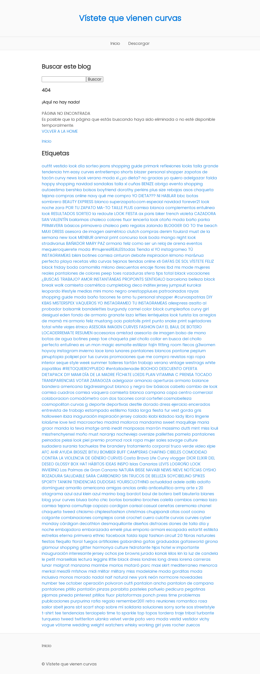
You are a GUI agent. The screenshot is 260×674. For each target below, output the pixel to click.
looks (187, 166)
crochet (134, 517)
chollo (143, 339)
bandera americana (62, 386)
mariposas (134, 428)
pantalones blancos (151, 350)
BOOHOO (149, 368)
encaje (146, 267)
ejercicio (179, 404)
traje (179, 613)
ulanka (102, 619)
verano (161, 362)
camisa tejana (56, 505)
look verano (89, 178)
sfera (149, 273)
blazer (140, 172)
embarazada (95, 529)
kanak (161, 553)
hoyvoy (49, 350)
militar (104, 571)
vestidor (190, 619)
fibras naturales (199, 535)
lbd (170, 267)
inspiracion (157, 255)
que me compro (153, 356)
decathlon (89, 523)
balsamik (72, 309)
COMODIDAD (194, 452)
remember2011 (130, 601)
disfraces (158, 523)
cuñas (134, 184)
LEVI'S (164, 464)
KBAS (46, 303)
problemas (189, 595)
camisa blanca (149, 207)
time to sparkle (121, 613)
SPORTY (49, 482)
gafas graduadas (161, 541)
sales (161, 440)
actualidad (161, 482)
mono (108, 291)
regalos (137, 225)
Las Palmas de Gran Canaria (89, 470)
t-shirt (48, 613)
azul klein (82, 494)
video (200, 446)
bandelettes (94, 309)
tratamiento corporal (148, 446)
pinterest (82, 595)
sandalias (103, 184)
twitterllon (84, 619)
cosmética (95, 285)
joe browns (129, 553)
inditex (149, 285)
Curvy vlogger (171, 458)
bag (121, 494)
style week (80, 362)
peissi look (71, 440)
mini (97, 291)
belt (177, 494)
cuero (148, 517)
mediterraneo (184, 565)
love (63, 422)
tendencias (73, 613)
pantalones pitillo (59, 589)
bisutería (191, 494)
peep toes (111, 273)
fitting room (169, 344)
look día (77, 166)
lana (109, 350)
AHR (54, 452)
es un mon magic (97, 344)
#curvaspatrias (189, 297)
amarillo (74, 488)
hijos (156, 547)
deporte (97, 404)
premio (97, 440)
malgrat (61, 565)
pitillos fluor (103, 595)
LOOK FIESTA (126, 213)
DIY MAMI (72, 374)
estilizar (140, 344)
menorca (208, 565)
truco (176, 446)
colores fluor (119, 219)
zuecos (193, 625)
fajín (152, 344)
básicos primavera (83, 225)
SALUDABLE (74, 476)
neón (153, 577)
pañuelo (156, 589)
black (209, 279)
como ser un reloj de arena (158, 243)
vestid (175, 619)
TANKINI (64, 482)
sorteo (92, 166)
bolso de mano (190, 333)
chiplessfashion (110, 511)
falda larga (139, 410)
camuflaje (82, 505)
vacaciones (198, 273)
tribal (190, 613)
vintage (176, 362)
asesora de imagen (84, 231)
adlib (191, 482)
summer (99, 362)
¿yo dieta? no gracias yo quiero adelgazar (162, 178)
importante (188, 547)
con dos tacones (117, 398)
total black (175, 273)
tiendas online (142, 261)
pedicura (175, 589)
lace (99, 350)
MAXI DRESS (53, 231)
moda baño (184, 219)
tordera (166, 613)
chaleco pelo (116, 225)
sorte (180, 607)
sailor (47, 607)
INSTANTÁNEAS (107, 279)
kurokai (194, 285)
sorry (169, 607)
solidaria (132, 607)
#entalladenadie (122, 368)
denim (166, 231)
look (46, 213)
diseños (140, 523)
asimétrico (115, 231)
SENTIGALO (155, 279)
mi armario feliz (78, 321)
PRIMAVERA (52, 225)
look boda (149, 237)
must (93, 434)
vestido (60, 166)
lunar (47, 565)
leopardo (51, 291)
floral (77, 541)
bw (149, 386)
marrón (153, 428)
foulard (180, 231)
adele (179, 482)
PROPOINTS (133, 279)
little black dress (125, 559)
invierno (86, 350)
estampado (97, 410)
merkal (48, 571)
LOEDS (139, 374)
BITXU (93, 452)
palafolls (132, 321)
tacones (107, 297)
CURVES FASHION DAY (143, 327)
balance (200, 380)
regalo (108, 601)
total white (52, 327)
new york (138, 577)
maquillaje (186, 422)
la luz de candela (201, 553)
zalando (154, 225)
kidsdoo (166, 416)
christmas (135, 511)
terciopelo (95, 613)
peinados (51, 440)
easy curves (82, 172)
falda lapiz (137, 535)
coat (185, 511)
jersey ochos (104, 553)
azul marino (104, 494)
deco (137, 285)
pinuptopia (53, 356)
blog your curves (58, 499)
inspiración (108, 416)
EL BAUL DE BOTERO (183, 327)
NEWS (166, 470)
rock (127, 440)
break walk (53, 285)
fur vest (171, 410)
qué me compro (114, 195)
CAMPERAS (137, 452)
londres (149, 559)
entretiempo (107, 172)
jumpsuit (177, 285)
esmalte (123, 344)
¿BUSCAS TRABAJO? (61, 279)
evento (176, 184)
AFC (45, 452)
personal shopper (165, 172)
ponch (149, 595)
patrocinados (172, 291)
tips (159, 273)
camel (134, 309)
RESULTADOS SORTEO (71, 213)
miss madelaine (141, 571)
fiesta (157, 410)
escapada (176, 529)
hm (66, 172)
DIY (209, 297)
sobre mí (114, 607)
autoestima (53, 190)
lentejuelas (158, 315)
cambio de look (201, 386)
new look (68, 237)
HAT (83, 464)
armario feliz (118, 243)
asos (188, 190)
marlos (116, 565)
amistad (124, 333)
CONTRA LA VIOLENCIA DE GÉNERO (74, 458)
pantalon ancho (150, 583)
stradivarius (53, 243)
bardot (133, 494)
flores (160, 267)
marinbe (99, 565)
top (140, 613)
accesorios (104, 333)
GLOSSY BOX (67, 464)
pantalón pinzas (93, 589)
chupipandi (158, 511)
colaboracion (55, 398)
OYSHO (209, 470)
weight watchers (107, 625)
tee (58, 613)
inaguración (85, 416)
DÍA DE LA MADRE (98, 374)
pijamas (50, 595)
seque (62, 362)
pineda (66, 595)
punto (158, 321)
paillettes (165, 434)
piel (86, 440)
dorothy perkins (132, 190)
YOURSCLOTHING (133, 482)
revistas (178, 356)
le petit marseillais (59, 559)
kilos (172, 553)
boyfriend (106, 190)
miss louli (209, 428)
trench (172, 213)
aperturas (163, 380)
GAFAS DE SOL (175, 261)
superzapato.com (127, 201)
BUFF (121, 452)
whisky (131, 625)
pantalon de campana (190, 583)
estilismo (118, 410)
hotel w (168, 547)
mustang (103, 321)
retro (150, 601)
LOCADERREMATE (58, 333)
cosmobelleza (178, 398)
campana (155, 392)
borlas (115, 499)
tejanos (120, 261)
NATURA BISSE (132, 470)
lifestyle (69, 291)
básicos (161, 386)
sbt (79, 607)
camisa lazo (205, 499)
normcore (169, 577)
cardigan (118, 505)
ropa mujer (144, 440)
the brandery (113, 446)
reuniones (165, 601)
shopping (193, 184)
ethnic (99, 535)
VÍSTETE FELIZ (202, 261)
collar (156, 339)
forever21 (191, 201)
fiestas (48, 541)
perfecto (50, 261)
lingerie (202, 416)
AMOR (86, 279)
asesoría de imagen (154, 333)
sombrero (51, 201)
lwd (72, 422)
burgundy (117, 309)
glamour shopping (60, 547)
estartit (195, 529)
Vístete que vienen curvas (130, 18)
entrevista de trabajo (63, 410)
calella (166, 499)
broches (151, 499)
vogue (48, 625)
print (146, 321)
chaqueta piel (122, 339)
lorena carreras (195, 559)
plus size (157, 190)
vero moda (157, 619)
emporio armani (149, 529)
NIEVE (178, 470)
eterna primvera (75, 535)
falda (211, 178)
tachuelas (88, 446)
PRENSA (186, 374)
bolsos (89, 190)
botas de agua (57, 339)
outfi (128, 583)
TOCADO (203, 374)
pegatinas (195, 589)
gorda (186, 410)
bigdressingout (99, 386)
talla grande (205, 166)
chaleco (98, 219)
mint (195, 428)
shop (100, 607)
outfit (47, 166)
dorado (150, 404)
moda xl (110, 178)
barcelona (176, 279)
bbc (181, 195)
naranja (107, 434)
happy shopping (58, 184)
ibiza (67, 416)
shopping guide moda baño (70, 297)
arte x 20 (194, 488)
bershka (74, 190)
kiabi (153, 416)
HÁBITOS (96, 464)
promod (114, 440)
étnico (82, 327)
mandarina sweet (157, 422)
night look (186, 237)
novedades (191, 577)
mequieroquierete (59, 249)
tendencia (52, 172)
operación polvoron (103, 583)
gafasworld (192, 541)
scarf (88, 607)
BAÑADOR (75, 243)
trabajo (145, 362)
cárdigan (69, 523)
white (210, 362)
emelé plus (121, 529)
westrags (194, 362)
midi (92, 571)
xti (159, 261)
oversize (146, 434)
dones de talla (183, 523)
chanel (204, 505)
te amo (124, 297)
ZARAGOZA (100, 380)
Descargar (139, 43)
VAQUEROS (86, 303)
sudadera (52, 446)
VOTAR (82, 380)
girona (211, 541)
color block (153, 309)
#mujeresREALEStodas (113, 249)
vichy (204, 619)
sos (190, 607)
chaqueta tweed (58, 511)
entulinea (206, 207)
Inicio (115, 43)
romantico (186, 601)
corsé (119, 517)
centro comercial (196, 392)
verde (188, 446)
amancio (143, 380)
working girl (149, 625)
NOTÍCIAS (193, 470)
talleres (115, 362)
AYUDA (65, 452)
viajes (69, 327)
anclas (129, 488)
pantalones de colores (77, 273)
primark (151, 166)
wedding (81, 625)
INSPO (122, 464)
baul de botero (157, 494)
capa (171, 392)
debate (138, 255)
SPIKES (199, 476)
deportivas (117, 404)
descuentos (127, 267)
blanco (101, 201)
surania (70, 446)
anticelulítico (161, 488)
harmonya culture (110, 547)
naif (108, 577)
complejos (102, 517)
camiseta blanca (127, 392)
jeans (105, 166)
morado (82, 577)
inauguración (55, 553)
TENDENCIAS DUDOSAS (94, 482)
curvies (192, 517)
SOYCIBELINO (179, 476)
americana (94, 488)
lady (179, 416)
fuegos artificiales (101, 541)
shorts (127, 172)
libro (189, 416)
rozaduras (132, 273)
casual (150, 505)
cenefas (166, 505)
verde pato (133, 619)
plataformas (128, 595)
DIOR (191, 458)
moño (81, 434)
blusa (81, 499)
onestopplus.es (143, 291)
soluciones (153, 607)
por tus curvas (94, 356)
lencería (141, 219)
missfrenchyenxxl (58, 434)
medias (84, 291)
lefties (141, 315)
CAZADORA (205, 213)
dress (165, 404)
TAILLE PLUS (122, 207)
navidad (84, 184)
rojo (190, 356)
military (118, 571)
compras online (71, 195)
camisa (105, 255)
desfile (135, 404)
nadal (98, 577)
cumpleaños (177, 309)
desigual (50, 315)
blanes (207, 494)
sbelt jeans (64, 607)
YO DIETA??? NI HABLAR (154, 195)
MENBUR (85, 237)
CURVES (114, 458)
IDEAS (111, 464)
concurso (128, 237)
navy (92, 195)
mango (168, 237)
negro (121, 291)
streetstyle (204, 607)
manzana (80, 565)
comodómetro (84, 398)
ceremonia (186, 505)
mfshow (79, 571)
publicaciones (55, 601)
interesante (80, 553)
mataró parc (137, 565)
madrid (111, 422)
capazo (100, 505)
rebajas (174, 190)
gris (197, 410)
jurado (147, 553)
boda (72, 267)
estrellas (50, 535)
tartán (130, 362)
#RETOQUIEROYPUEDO (83, 368)
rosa (202, 601)
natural (120, 577)
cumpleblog (119, 285)
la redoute (102, 213)
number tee (53, 583)
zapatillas (51, 368)
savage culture (183, 440)
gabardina (131, 541)
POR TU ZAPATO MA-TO (88, 207)
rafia (96, 601)
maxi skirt (160, 565)
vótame (63, 625)
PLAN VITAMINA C (162, 374)
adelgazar (122, 380)
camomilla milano (97, 267)
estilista (210, 529)
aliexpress (178, 303)
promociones (122, 356)
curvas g (79, 404)
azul (68, 494)
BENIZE (147, 184)
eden (65, 315)
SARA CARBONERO (103, 476)
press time (166, 595)
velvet (115, 619)
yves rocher (173, 625)
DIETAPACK (52, 374)
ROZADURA (52, 476)
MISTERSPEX (64, 303)
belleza (195, 279)
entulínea (69, 344)
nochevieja (127, 434)
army (180, 488)
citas (175, 511)
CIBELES (174, 452)
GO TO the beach (200, 225)
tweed (67, 619)
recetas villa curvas (92, 261)
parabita (120, 589)
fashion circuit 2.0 (166, 535)
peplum (198, 350)
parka (204, 219)
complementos (180, 207)
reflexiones (170, 166)
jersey (162, 285)
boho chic (98, 499)
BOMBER (108, 452)
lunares (122, 350)
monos (66, 577)
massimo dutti (176, 428)
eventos (194, 243)
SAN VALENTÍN (55, 219)
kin (180, 553)
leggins (100, 559)
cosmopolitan (55, 404)
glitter (85, 547)
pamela (183, 434)
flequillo (63, 541)
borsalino (132, 499)
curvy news (66, 178)
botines (89, 255)
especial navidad (164, 201)
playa (66, 261)
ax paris (146, 213)
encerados (199, 404)
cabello (177, 386)
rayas (193, 291)
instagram (67, 350)
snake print (176, 321)
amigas (113, 488)
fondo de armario (89, 315)
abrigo (161, 184)
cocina (198, 511)
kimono (176, 255)
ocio (118, 321)
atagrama (52, 494)
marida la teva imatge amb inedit (88, 428)
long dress (168, 559)
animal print (106, 237)
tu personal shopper (152, 297)
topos (151, 613)
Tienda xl (145, 249)
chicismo (85, 511)
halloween (52, 416)
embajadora (68, 529)
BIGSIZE (80, 452)
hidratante (140, 547)
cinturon (122, 255)
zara (59, 207)
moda (84, 249)
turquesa (51, 619)
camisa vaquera (92, 392)
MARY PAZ (95, 243)
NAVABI (153, 470)
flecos (188, 344)
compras (149, 231)
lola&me (50, 422)
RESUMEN (83, 333)
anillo (142, 488)
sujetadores (199, 321)
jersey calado (134, 416)
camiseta (74, 285)
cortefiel (154, 398)
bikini (76, 255)
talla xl (120, 184)
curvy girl (200, 309)
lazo (130, 315)
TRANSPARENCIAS (58, 380)
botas (192, 195)
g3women (205, 344)
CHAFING (157, 452)
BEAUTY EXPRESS (77, 201)
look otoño (160, 219)
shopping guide (126, 166)
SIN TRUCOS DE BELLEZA (144, 476)
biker (160, 213)
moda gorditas (173, 571)
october (74, 583)
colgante (51, 517)
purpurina (80, 601)
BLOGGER (173, 225)
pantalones (203, 434)
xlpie (211, 446)
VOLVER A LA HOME (60, 131)
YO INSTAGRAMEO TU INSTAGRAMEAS (132, 303)
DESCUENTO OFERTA (178, 368)
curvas (177, 517)
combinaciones (76, 517)
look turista (181, 315)
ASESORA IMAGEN (105, 327)
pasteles (138, 589)
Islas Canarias (144, 464)
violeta (186, 213)
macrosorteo (90, 422)
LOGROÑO (179, 464)
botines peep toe (90, 339)
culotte (162, 517)
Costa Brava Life (140, 458)
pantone (180, 350)
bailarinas (79, 219)
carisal (135, 505)
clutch (133, 231)
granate (116, 315)
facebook (115, 535)
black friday (54, 267)
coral (140, 398)
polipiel (72, 356)
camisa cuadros (58, 392)
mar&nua (194, 255)
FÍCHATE (124, 374)
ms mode (183, 267)
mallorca (129, 422)
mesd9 (63, 571)
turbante (205, 613)
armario (183, 380)
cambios (183, 499)
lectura (85, 559)
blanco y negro (130, 386)
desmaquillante (116, 523)
